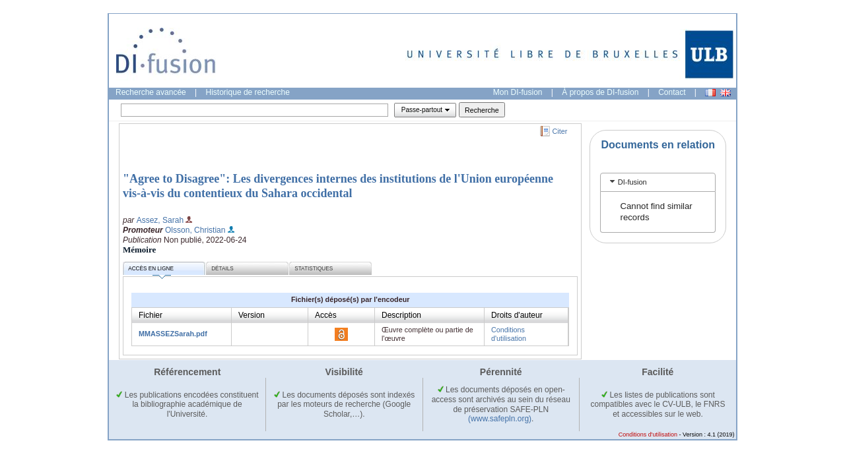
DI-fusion (632, 182)
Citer (560, 131)
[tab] (658, 182)
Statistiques (313, 269)
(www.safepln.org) (499, 418)
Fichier (150, 315)
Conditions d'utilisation (508, 334)
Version (251, 315)
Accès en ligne (151, 271)
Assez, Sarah (160, 220)
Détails (222, 269)
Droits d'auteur (517, 315)
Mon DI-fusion (518, 92)
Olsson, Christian (195, 230)
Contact (671, 92)
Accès (326, 315)
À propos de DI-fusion (600, 92)
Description (401, 315)
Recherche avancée (151, 92)
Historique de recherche (248, 92)
